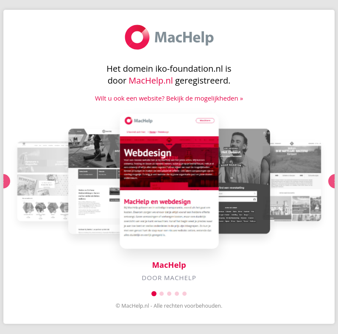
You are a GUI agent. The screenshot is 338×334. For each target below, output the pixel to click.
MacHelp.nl (150, 80)
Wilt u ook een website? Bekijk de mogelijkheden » (169, 98)
